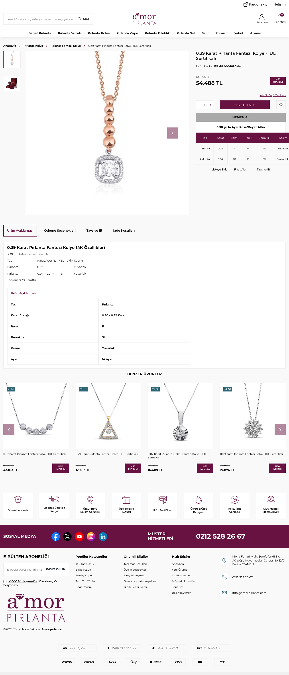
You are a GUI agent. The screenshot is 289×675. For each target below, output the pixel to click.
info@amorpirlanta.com (249, 593)
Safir (205, 33)
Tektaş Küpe (84, 575)
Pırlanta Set (186, 33)
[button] (172, 133)
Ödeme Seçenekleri (60, 231)
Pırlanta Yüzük (69, 33)
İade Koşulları (124, 231)
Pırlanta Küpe (127, 33)
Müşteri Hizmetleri (184, 581)
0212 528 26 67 (221, 536)
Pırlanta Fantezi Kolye (66, 45)
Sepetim (177, 587)
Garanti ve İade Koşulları (140, 581)
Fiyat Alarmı (242, 169)
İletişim (280, 4)
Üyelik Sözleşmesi (135, 569)
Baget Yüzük (84, 587)
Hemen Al (241, 117)
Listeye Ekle (220, 169)
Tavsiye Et (263, 169)
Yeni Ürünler (180, 569)
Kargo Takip (255, 4)
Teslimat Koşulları (135, 563)
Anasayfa (9, 45)
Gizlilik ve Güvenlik (136, 587)
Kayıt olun (55, 569)
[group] (107, 133)
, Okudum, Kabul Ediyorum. (32, 583)
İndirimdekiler (181, 575)
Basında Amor (181, 592)
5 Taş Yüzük (83, 569)
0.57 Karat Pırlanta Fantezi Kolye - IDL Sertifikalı (34, 454)
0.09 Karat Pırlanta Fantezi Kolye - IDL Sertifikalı (251, 454)
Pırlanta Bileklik (157, 33)
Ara (83, 19)
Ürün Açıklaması (20, 231)
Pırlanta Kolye (99, 33)
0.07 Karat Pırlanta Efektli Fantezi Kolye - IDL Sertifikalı (177, 455)
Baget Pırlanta (39, 33)
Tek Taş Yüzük (85, 563)
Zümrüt (222, 33)
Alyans (255, 33)
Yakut (239, 33)
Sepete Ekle (244, 105)
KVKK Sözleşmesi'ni (23, 581)
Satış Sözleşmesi (134, 575)
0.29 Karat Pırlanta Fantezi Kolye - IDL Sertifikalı (107, 454)
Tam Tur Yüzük (85, 581)
